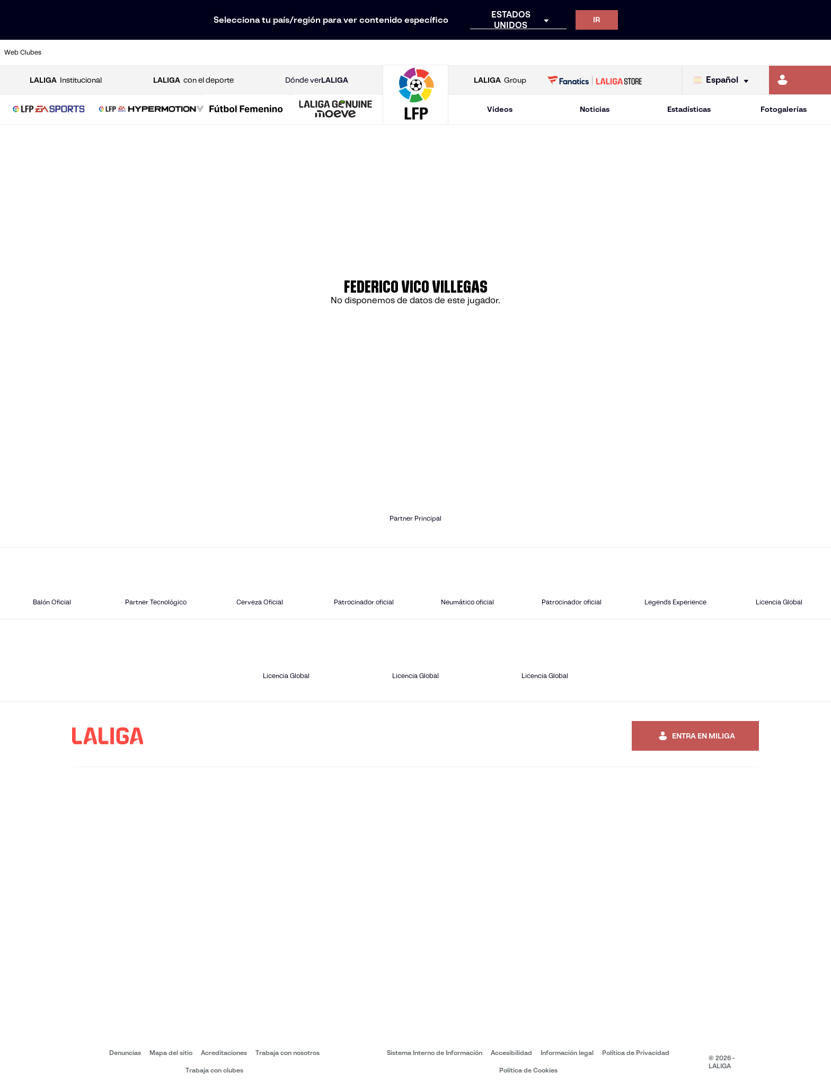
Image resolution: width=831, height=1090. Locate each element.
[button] (49, 109)
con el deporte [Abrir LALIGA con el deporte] (193, 80)
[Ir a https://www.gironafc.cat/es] (348, 52)
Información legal (567, 1052)
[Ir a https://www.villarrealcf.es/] (819, 52)
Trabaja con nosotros (287, 1052)
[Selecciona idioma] (724, 80)
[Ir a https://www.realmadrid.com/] (622, 52)
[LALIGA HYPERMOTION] (151, 110)
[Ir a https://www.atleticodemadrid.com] (112, 52)
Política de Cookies (528, 1070)
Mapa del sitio (170, 1052)
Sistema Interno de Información (434, 1052)
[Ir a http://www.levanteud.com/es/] (387, 52)
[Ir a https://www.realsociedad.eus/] (701, 52)
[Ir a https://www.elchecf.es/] (229, 52)
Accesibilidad (511, 1052)
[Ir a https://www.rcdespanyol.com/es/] (504, 52)
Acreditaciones (224, 1052)
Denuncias (125, 1052)
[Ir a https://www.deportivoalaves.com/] (190, 52)
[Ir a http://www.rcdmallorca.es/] (544, 52)
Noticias (594, 109)
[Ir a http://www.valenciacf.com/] (780, 52)
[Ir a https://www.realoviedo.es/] (662, 52)
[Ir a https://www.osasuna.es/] (151, 52)
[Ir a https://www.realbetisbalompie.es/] (583, 52)
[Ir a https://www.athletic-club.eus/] (73, 52)
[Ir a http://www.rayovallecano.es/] (426, 52)
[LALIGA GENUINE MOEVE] (335, 109)
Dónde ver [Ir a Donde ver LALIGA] (316, 80)
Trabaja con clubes (214, 1070)
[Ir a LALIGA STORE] (594, 80)
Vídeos (499, 109)
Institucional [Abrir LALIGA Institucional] (66, 80)
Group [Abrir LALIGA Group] (500, 80)
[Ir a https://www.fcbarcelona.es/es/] (269, 52)
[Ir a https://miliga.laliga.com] (800, 80)
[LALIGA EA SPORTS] (49, 110)
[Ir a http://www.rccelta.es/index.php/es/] (465, 52)
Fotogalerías (784, 109)
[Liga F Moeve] (246, 109)
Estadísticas (689, 109)
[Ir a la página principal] (415, 119)
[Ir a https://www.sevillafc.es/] (740, 52)
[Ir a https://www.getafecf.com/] (308, 52)
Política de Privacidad (635, 1052)
